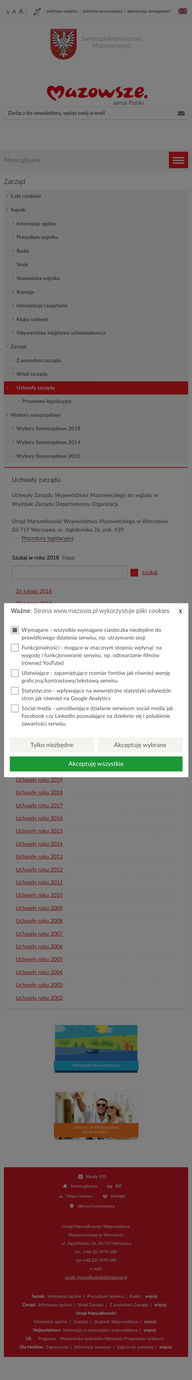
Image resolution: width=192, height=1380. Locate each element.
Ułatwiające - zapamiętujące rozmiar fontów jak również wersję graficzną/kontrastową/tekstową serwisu (90, 676)
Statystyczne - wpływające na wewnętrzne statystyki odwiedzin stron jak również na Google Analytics (91, 694)
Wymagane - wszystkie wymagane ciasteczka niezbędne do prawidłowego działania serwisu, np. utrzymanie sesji (86, 633)
